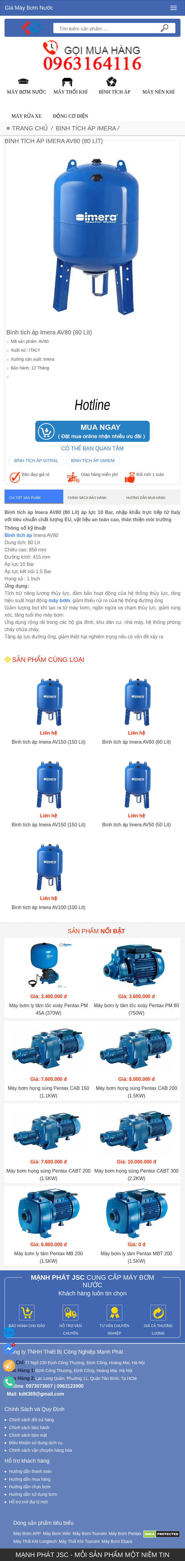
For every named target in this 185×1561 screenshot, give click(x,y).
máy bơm (59, 600)
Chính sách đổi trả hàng (31, 1419)
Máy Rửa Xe (26, 116)
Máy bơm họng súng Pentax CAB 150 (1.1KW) (48, 1092)
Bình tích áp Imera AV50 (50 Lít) (136, 824)
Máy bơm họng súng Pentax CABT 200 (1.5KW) (48, 1174)
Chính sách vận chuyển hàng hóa (40, 1450)
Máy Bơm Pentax (125, 1533)
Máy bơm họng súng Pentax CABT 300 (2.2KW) (136, 1174)
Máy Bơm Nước (26, 91)
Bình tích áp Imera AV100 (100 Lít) (48, 907)
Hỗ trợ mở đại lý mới (28, 1501)
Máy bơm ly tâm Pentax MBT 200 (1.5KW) (136, 1257)
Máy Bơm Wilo (57, 1533)
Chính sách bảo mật (28, 1435)
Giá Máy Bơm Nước (29, 8)
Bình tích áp (18, 535)
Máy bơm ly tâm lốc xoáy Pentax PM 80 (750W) (136, 1009)
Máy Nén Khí (158, 91)
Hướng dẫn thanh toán (30, 1471)
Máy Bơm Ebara (117, 1541)
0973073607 (39, 1386)
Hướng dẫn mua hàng (145, 498)
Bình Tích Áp (114, 91)
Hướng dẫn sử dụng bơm (33, 1494)
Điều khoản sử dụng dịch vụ (36, 1442)
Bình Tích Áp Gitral (36, 460)
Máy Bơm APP (27, 1533)
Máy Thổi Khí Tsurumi (79, 1541)
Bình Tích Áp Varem (93, 460)
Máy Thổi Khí (71, 91)
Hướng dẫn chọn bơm (30, 1486)
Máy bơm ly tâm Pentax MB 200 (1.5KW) (48, 1257)
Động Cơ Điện (70, 116)
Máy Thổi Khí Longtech (35, 1541)
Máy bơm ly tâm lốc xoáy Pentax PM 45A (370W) (48, 1009)
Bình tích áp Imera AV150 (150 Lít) (48, 742)
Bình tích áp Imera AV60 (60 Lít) (136, 742)
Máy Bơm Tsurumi (90, 1533)
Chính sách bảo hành (87, 498)
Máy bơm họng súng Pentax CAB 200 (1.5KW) (136, 1092)
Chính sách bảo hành (29, 1427)
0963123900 (70, 1386)
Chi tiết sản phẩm (24, 498)
